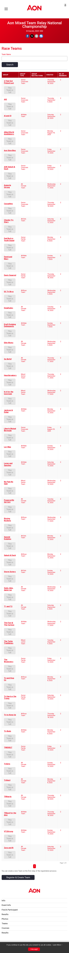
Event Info (6, 905)
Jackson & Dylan (8, 411)
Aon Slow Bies (10, 151)
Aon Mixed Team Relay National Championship (34, 25)
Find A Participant (10, 910)
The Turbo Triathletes (8, 642)
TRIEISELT (8, 748)
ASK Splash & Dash (9, 168)
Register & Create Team (18, 877)
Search (9, 64)
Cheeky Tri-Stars (9, 221)
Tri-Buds (7, 731)
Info (3, 900)
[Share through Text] (41, 36)
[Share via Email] (36, 36)
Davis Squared (10, 275)
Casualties (8, 204)
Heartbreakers (10, 375)
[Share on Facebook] (27, 36)
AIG (5, 99)
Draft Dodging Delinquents (10, 325)
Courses (5, 928)
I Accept (34, 949)
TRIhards (8, 797)
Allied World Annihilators (9, 133)
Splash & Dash (10, 555)
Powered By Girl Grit (9, 501)
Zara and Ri (8, 848)
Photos (5, 919)
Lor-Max (7, 447)
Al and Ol (7, 116)
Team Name (6, 54)
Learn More (57, 945)
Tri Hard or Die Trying (10, 697)
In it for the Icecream (8, 393)
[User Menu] (65, 4)
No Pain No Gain (8, 483)
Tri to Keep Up (10, 715)
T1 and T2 (8, 606)
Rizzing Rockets (7, 520)
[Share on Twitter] (32, 36)
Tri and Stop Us (9, 679)
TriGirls (7, 764)
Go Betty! (8, 359)
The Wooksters (8, 661)
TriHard (7, 780)
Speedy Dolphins (7, 538)
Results (5, 914)
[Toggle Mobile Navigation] (6, 9)
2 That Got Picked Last (9, 82)
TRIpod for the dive (10, 814)
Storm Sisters (10, 572)
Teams (5, 923)
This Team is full (9, 90)
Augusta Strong (7, 186)
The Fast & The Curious (9, 624)
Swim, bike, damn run (8, 589)
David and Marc (8, 258)
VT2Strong (8, 831)
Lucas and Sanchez (8, 464)
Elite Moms (8, 343)
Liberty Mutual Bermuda (10, 430)
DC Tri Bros (9, 292)
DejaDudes (8, 308)
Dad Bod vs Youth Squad (9, 239)
